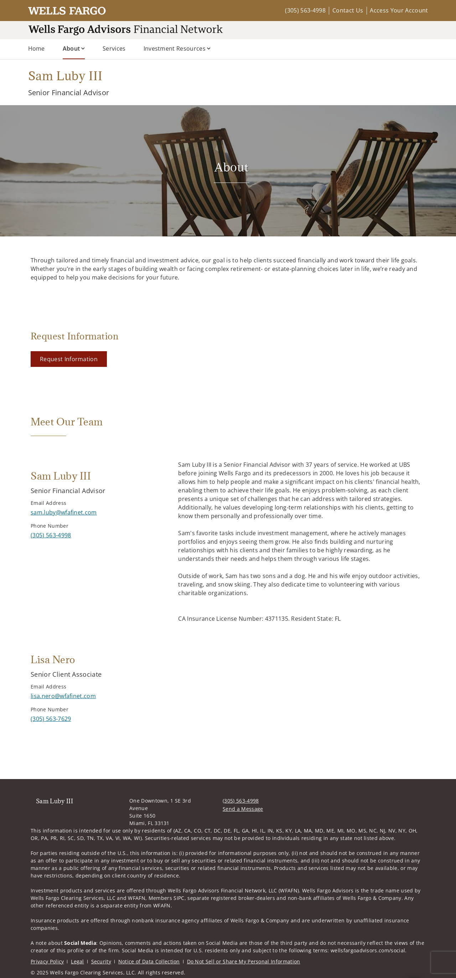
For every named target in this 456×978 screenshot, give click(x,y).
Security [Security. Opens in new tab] (101, 961)
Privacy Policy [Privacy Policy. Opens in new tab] (47, 961)
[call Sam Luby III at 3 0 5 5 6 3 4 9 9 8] (51, 535)
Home (36, 48)
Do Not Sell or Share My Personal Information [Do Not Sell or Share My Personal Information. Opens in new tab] (243, 961)
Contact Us (347, 10)
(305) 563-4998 (305, 10)
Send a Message (243, 808)
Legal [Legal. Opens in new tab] (77, 961)
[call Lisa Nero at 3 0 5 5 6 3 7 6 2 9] (51, 719)
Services (114, 48)
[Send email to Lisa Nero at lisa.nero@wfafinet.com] (63, 696)
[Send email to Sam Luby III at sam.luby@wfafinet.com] (64, 512)
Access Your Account (399, 10)
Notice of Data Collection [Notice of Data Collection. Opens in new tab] (149, 961)
